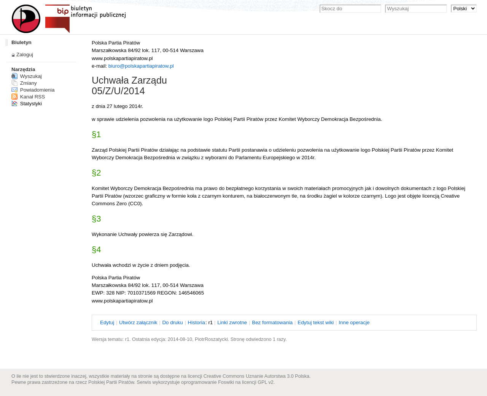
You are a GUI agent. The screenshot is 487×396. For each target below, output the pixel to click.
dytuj (107, 322)
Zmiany (24, 83)
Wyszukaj (26, 76)
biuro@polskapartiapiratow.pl (141, 66)
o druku (172, 322)
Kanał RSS (28, 97)
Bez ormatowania (272, 322)
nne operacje (354, 322)
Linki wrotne (232, 322)
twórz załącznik (138, 322)
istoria (196, 322)
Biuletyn (21, 42)
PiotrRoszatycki (211, 339)
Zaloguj (24, 54)
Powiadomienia (32, 90)
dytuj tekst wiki (316, 322)
